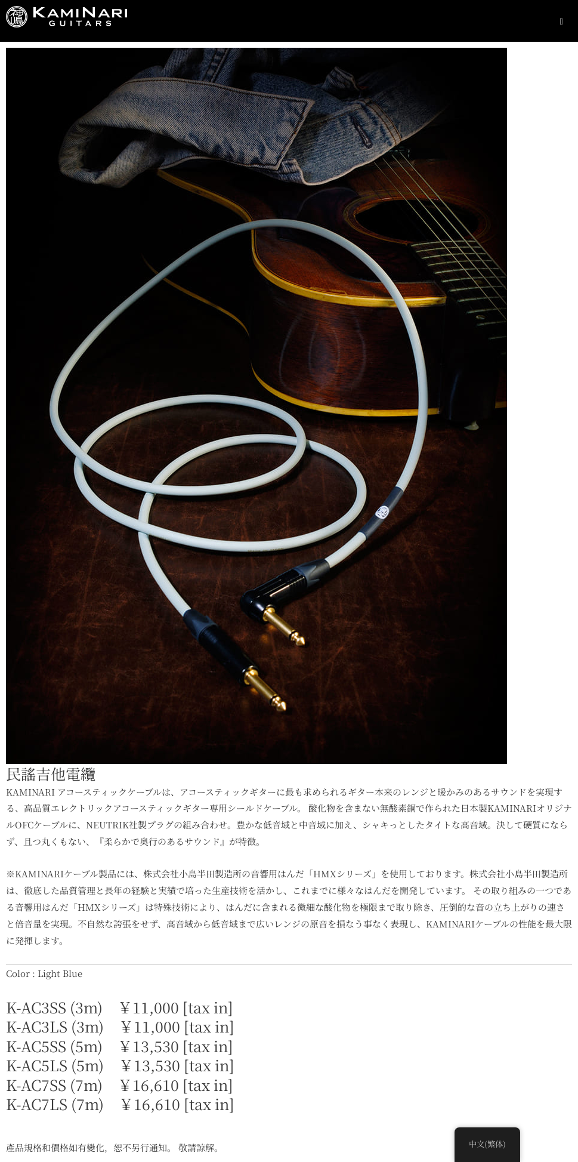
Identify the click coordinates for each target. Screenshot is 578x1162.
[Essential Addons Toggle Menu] (561, 21)
